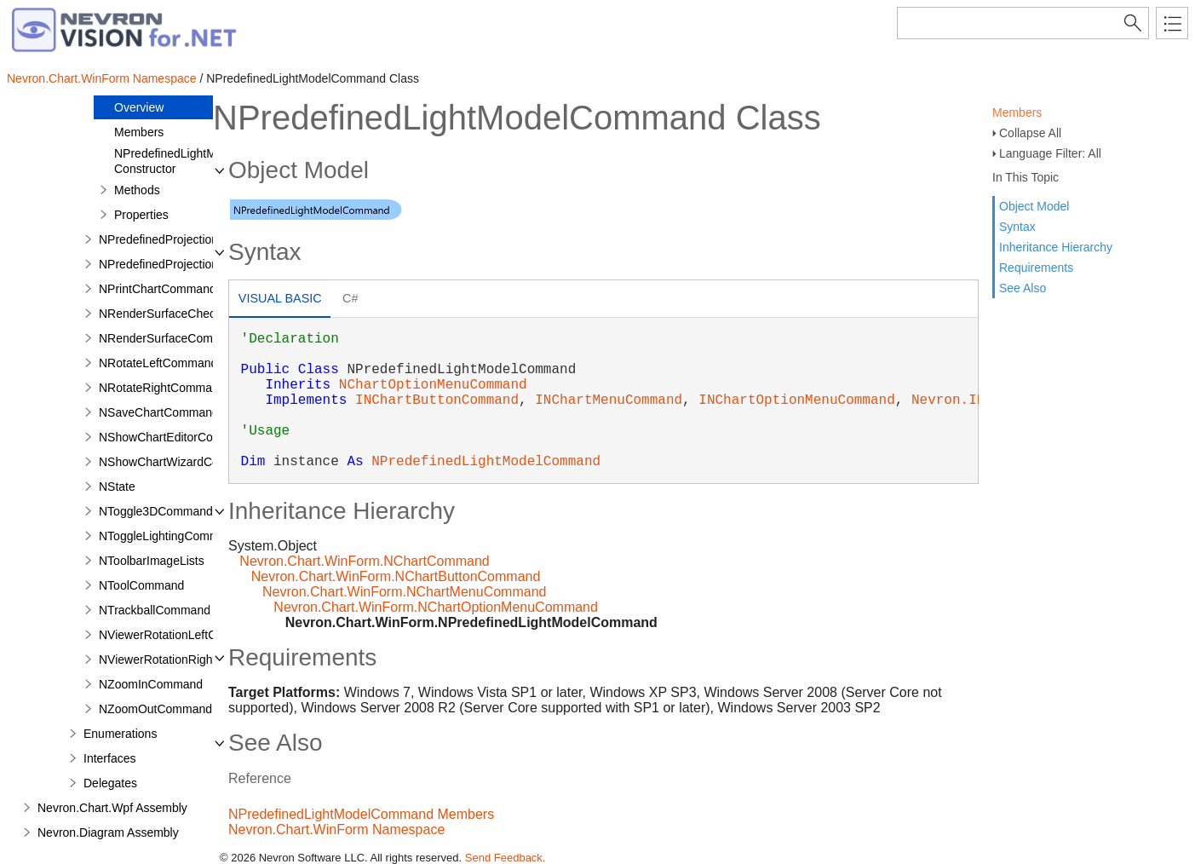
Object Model (1034, 206)
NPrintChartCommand (157, 289)
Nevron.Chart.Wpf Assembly (112, 808)
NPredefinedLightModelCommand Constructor (204, 161)
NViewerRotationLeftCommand (181, 635)
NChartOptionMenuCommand (433, 385)
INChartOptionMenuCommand (796, 400)
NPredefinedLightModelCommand (485, 461)
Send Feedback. (505, 857)
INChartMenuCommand (608, 400)
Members (1017, 112)
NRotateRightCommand (162, 388)
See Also (1022, 288)
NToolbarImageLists (151, 560)
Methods (137, 190)
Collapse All (1030, 133)
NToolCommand (141, 585)
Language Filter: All (1050, 153)
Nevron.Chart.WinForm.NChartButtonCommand (396, 576)
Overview (139, 107)
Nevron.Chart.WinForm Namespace (102, 78)
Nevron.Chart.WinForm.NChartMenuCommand (404, 592)
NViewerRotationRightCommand (185, 659)
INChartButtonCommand (437, 400)
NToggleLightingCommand (169, 536)
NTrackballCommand (154, 610)
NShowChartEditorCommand (176, 437)
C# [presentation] (350, 298)
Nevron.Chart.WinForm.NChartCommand (364, 561)
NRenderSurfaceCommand (171, 338)
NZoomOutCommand (155, 709)
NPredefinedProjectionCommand (186, 264)
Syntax (1017, 226)
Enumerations (120, 733)
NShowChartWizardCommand (179, 462)
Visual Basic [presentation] (280, 298)
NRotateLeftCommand (158, 363)
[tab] (279, 300)
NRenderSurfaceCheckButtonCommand (205, 313)
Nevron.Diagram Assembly (108, 832)
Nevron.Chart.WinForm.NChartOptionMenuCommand (435, 607)
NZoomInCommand (151, 684)
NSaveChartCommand (159, 412)
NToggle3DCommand (156, 511)
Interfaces (109, 758)
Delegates (110, 783)
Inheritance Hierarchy (1055, 247)
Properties (141, 215)
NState (117, 486)
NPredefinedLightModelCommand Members (361, 814)
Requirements (1036, 267)
